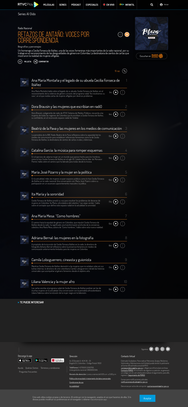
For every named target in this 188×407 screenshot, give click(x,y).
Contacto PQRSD (127, 370)
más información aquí (98, 399)
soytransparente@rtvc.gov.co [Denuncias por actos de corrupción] (158, 386)
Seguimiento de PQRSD (136, 375)
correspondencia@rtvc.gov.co (132, 368)
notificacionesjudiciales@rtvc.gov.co (134, 382)
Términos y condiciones (50, 368)
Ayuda (20, 368)
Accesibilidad (74, 386)
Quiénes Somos (32, 368)
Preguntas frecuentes (28, 371)
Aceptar (147, 398)
